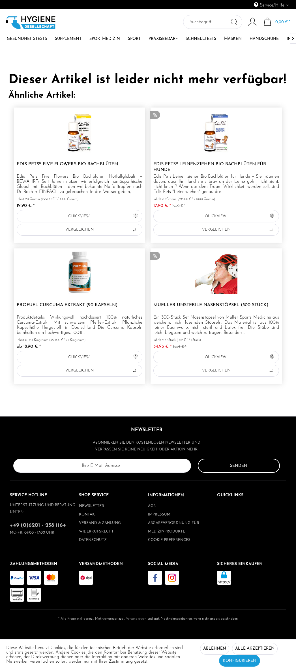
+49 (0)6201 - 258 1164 (38, 525)
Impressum (159, 514)
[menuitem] (245, 4)
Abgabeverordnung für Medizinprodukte (173, 527)
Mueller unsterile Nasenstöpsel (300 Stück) (210, 305)
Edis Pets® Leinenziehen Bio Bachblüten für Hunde (209, 167)
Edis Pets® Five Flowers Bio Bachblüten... (69, 164)
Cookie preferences (169, 540)
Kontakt (88, 514)
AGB (152, 506)
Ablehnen (214, 649)
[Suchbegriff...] (212, 22)
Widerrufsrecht (96, 531)
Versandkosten (136, 618)
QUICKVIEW (103, 215)
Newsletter (91, 506)
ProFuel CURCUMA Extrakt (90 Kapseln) (67, 305)
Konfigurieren (239, 661)
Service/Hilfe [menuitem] (270, 5)
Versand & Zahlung (100, 523)
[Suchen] (234, 21)
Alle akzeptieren (254, 649)
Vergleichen (101, 230)
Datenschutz (93, 540)
